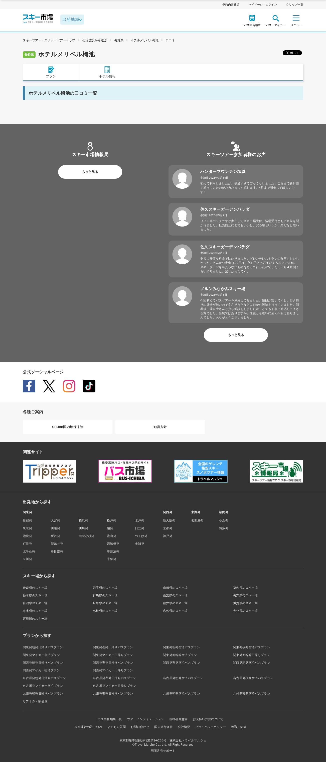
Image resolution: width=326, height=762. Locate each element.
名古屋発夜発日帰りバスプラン (114, 678)
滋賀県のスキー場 (245, 603)
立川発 (27, 559)
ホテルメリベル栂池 (144, 40)
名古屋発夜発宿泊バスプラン (253, 678)
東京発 (27, 528)
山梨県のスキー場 (175, 595)
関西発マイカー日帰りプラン (113, 670)
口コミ (170, 40)
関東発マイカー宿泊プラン (41, 655)
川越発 (55, 528)
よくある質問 (116, 727)
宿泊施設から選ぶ (94, 40)
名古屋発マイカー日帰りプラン (114, 686)
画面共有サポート (163, 750)
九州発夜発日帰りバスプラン (113, 693)
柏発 (110, 528)
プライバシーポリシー (210, 727)
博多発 (223, 528)
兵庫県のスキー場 (35, 611)
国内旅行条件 (163, 727)
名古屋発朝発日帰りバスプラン (44, 678)
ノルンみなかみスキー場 (222, 288)
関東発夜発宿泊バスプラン (251, 647)
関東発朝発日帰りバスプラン (43, 647)
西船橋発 (113, 544)
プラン (51, 72)
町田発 (27, 544)
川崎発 (83, 528)
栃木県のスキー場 (35, 595)
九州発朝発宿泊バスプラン (181, 693)
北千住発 (29, 551)
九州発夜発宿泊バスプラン (251, 693)
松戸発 (111, 520)
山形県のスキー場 (175, 588)
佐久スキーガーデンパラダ (224, 209)
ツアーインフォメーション (145, 719)
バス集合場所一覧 (109, 719)
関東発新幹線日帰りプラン (251, 655)
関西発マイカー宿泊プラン (41, 670)
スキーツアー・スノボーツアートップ (49, 40)
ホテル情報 (107, 72)
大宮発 (55, 520)
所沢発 (55, 536)
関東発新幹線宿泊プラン (180, 655)
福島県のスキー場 (245, 588)
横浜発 (83, 520)
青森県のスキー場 (35, 588)
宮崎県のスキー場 (35, 618)
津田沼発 (113, 551)
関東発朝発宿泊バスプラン (181, 647)
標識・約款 (239, 727)
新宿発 (27, 520)
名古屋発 (197, 520)
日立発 (139, 528)
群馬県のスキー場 (105, 595)
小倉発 (223, 520)
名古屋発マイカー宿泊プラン (43, 686)
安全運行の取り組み (88, 727)
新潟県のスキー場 (35, 603)
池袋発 (27, 536)
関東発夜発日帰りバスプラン (113, 647)
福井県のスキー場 (175, 603)
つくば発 (141, 536)
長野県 (118, 40)
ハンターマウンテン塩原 (222, 171)
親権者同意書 (178, 719)
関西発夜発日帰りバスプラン (113, 663)
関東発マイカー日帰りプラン (113, 655)
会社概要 (184, 727)
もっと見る (90, 172)
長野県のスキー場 (245, 595)
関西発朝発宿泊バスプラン (251, 663)
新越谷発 (57, 544)
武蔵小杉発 (86, 536)
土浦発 (139, 544)
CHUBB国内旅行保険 (67, 427)
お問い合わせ (140, 727)
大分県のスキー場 (245, 611)
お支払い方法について (208, 719)
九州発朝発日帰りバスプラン (43, 693)
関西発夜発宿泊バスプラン (181, 663)
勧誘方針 (160, 427)
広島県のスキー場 (175, 611)
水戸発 (139, 520)
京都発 (167, 528)
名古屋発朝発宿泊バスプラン (183, 678)
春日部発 (57, 551)
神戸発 (167, 536)
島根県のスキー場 (105, 611)
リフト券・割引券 (35, 701)
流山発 (111, 536)
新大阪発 (169, 520)
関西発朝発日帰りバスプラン (43, 663)
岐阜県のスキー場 (105, 603)
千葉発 (111, 559)
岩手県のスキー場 (105, 588)
